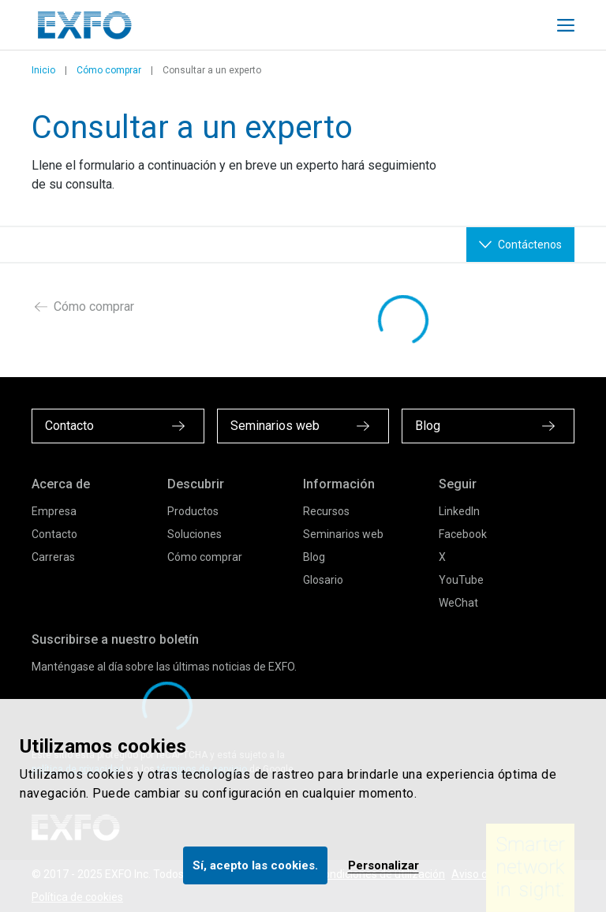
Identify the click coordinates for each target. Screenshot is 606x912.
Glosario (323, 580)
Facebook (463, 534)
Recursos (326, 511)
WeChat (458, 602)
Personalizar (383, 865)
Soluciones (194, 534)
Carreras (53, 557)
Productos (193, 511)
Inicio (43, 70)
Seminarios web (343, 534)
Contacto (54, 534)
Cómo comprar (109, 70)
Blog (314, 557)
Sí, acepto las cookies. (255, 865)
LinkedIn (459, 511)
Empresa (54, 511)
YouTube (461, 580)
